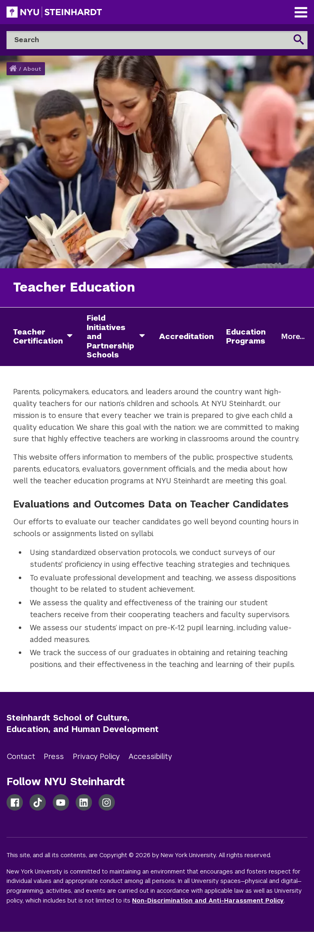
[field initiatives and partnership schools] (145, 337)
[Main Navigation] (301, 13)
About (32, 68)
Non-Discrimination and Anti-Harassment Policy (208, 900)
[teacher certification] (73, 337)
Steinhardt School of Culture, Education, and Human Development (83, 723)
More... (293, 336)
